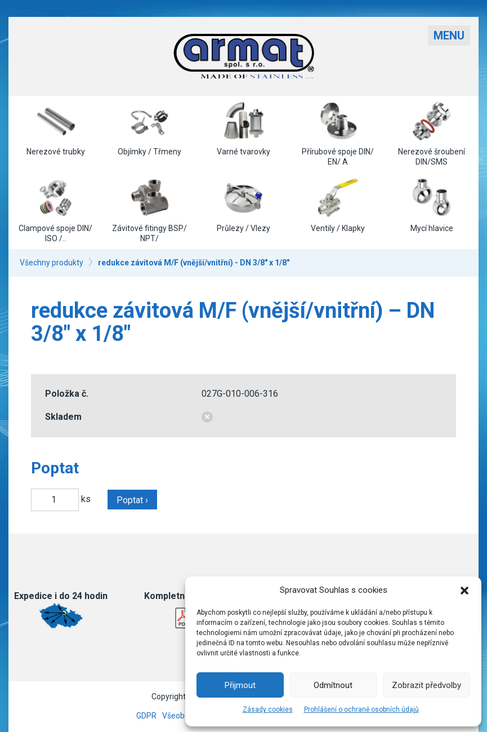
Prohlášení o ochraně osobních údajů (361, 709)
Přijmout (240, 685)
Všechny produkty (51, 262)
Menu (449, 35)
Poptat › (132, 500)
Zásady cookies (268, 709)
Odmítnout (333, 685)
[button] (464, 590)
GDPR (146, 715)
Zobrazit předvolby (426, 685)
